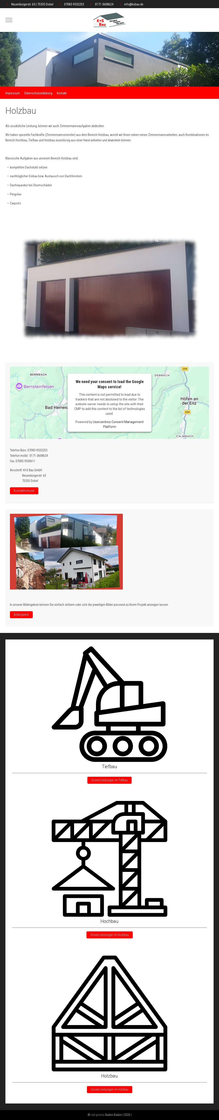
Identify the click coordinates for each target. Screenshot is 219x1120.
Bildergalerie (21, 614)
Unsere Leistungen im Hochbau (109, 935)
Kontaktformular (24, 491)
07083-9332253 (74, 4)
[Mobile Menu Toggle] (8, 20)
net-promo (98, 1115)
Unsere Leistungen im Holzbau (109, 1089)
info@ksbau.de (133, 4)
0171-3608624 (104, 4)
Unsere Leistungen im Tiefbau (109, 780)
